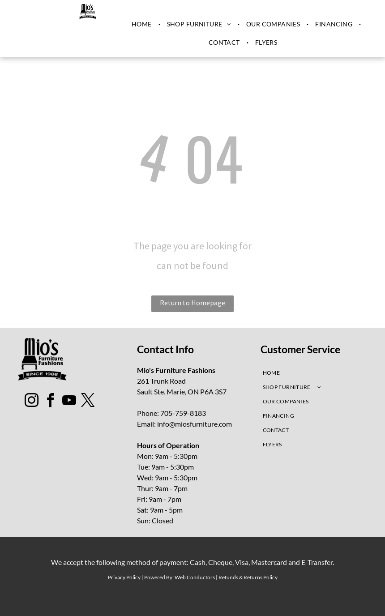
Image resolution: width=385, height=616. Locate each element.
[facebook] (51, 402)
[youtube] (69, 402)
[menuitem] (142, 24)
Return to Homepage (192, 302)
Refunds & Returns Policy (248, 577)
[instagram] (32, 402)
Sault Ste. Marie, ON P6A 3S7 (182, 391)
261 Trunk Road (161, 380)
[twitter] (88, 402)
